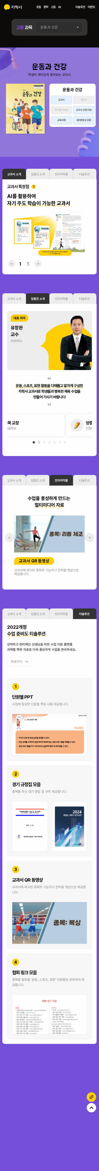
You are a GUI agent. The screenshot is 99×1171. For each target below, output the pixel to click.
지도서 (84, 99)
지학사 (13, 7)
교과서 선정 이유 (84, 110)
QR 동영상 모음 (83, 120)
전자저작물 (61, 180)
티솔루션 (80, 7)
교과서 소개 (14, 180)
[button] (34, 449)
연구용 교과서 (61, 110)
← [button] (11, 270)
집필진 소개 (38, 180)
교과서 (61, 99)
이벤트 (91, 7)
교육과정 (61, 120)
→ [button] (37, 270)
